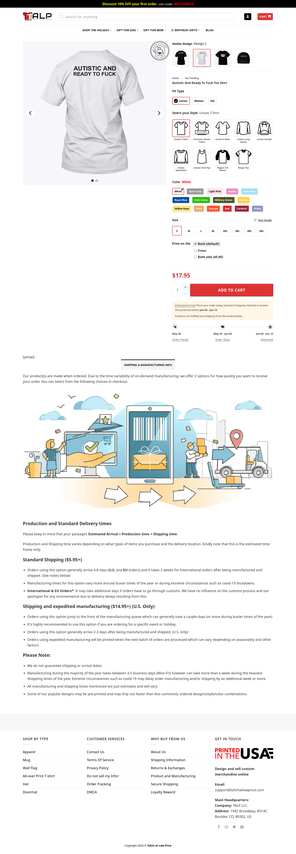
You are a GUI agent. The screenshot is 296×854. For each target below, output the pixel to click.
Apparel (29, 752)
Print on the (181, 243)
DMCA (92, 792)
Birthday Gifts (185, 30)
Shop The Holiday (97, 30)
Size (222, 220)
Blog (210, 30)
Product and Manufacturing (173, 776)
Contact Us (96, 752)
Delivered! (267, 339)
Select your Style (185, 113)
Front (200, 251)
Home (175, 78)
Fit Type (178, 91)
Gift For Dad (128, 30)
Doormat (30, 792)
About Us (158, 752)
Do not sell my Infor (103, 776)
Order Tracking (99, 784)
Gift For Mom (154, 30)
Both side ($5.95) (208, 257)
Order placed (180, 339)
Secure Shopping (164, 784)
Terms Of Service (100, 760)
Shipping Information (168, 760)
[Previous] (30, 113)
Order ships (222, 339)
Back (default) (206, 244)
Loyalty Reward (163, 792)
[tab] (148, 364)
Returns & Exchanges (168, 768)
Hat (26, 784)
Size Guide (265, 220)
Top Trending (192, 78)
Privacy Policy (98, 768)
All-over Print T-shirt (39, 776)
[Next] (158, 113)
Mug (26, 760)
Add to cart (231, 290)
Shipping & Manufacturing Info (148, 365)
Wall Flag (30, 768)
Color (176, 182)
